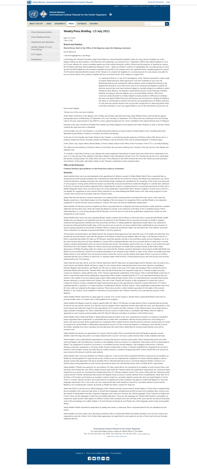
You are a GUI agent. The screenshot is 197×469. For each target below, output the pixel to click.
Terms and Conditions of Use (97, 453)
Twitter (117, 436)
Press (71, 23)
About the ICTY (36, 23)
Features (94, 23)
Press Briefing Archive (40, 37)
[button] (110, 15)
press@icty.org (146, 434)
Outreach (81, 23)
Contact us (79, 453)
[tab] (43, 32)
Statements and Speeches (42, 42)
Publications (36, 59)
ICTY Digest (36, 54)
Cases (48, 23)
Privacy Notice (116, 453)
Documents (60, 23)
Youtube (124, 436)
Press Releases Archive (41, 32)
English (116, 6)
